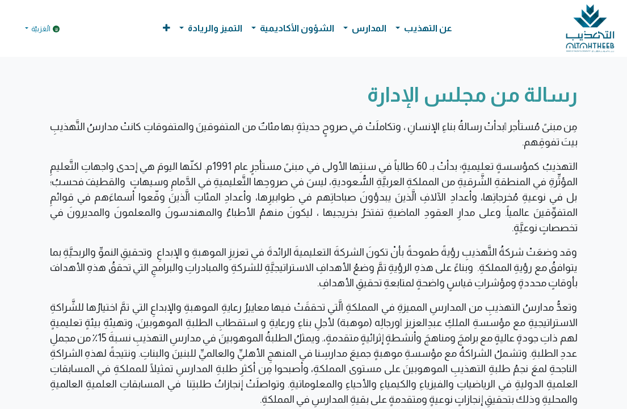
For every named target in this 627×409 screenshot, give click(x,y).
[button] (166, 28)
